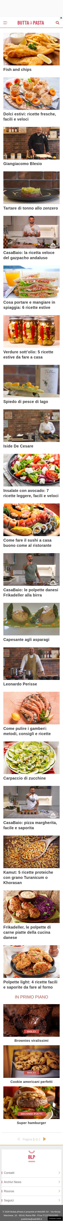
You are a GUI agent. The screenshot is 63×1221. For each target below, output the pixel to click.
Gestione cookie (55, 1218)
